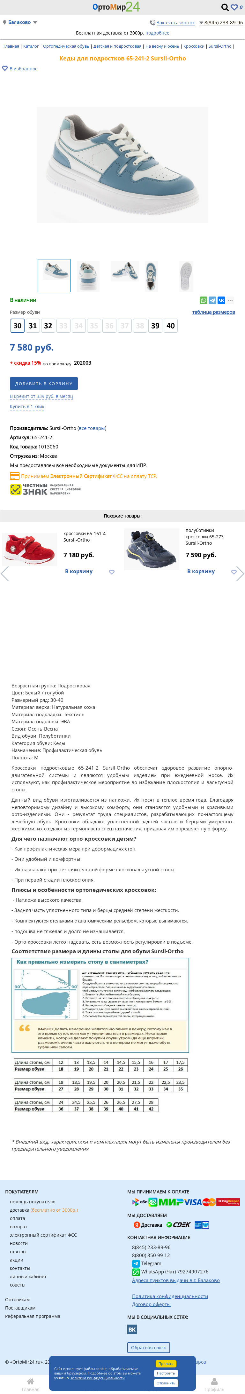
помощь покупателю (33, 1202)
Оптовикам (17, 1299)
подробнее (157, 33)
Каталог (31, 46)
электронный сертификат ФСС (43, 1235)
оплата (17, 1218)
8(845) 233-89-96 (223, 22)
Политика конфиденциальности (97, 1377)
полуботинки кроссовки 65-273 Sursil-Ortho (205, 536)
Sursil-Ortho (221, 46)
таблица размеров (213, 312)
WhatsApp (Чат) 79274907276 (170, 1271)
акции (16, 1260)
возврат (18, 1227)
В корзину (79, 571)
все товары (92, 428)
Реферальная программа (32, 1316)
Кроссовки (194, 46)
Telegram (146, 1263)
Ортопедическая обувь (66, 46)
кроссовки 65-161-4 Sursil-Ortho (84, 536)
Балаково (19, 22)
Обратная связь (148, 1347)
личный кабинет (28, 1276)
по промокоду (40, 363)
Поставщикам (20, 1308)
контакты (20, 1268)
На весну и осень (162, 46)
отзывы (18, 1251)
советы (18, 1285)
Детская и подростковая (117, 46)
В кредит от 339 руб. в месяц (41, 396)
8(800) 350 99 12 (151, 1255)
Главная (12, 46)
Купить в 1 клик (27, 406)
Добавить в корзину (44, 383)
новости (19, 1243)
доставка (44, 1210)
